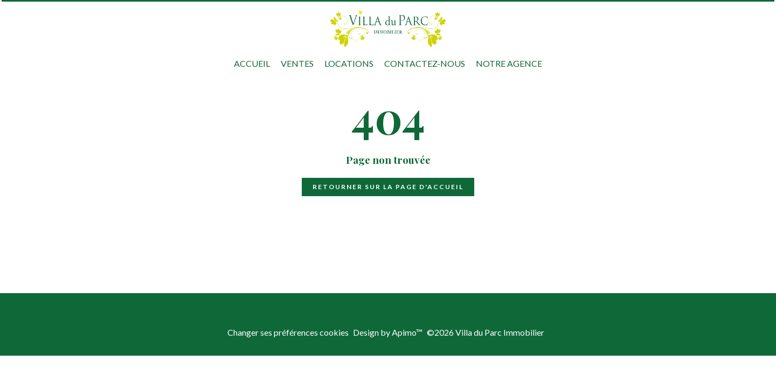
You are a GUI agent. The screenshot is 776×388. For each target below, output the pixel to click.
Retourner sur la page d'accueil (388, 187)
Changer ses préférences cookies (288, 332)
